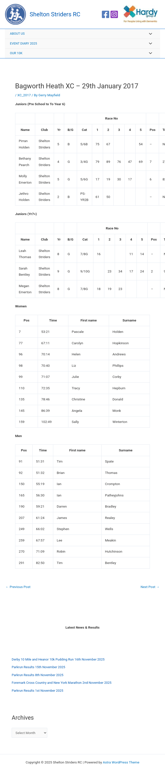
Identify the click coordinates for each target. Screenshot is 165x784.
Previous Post (17, 588)
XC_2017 (24, 96)
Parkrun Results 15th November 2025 (38, 668)
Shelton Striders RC (57, 15)
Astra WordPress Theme (121, 762)
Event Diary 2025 (23, 45)
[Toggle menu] (149, 35)
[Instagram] (114, 15)
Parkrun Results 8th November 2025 (37, 676)
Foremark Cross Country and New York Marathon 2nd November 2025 (61, 684)
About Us (17, 35)
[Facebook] (105, 15)
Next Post (150, 588)
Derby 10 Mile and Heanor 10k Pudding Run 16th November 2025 (58, 660)
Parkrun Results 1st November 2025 (37, 692)
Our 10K (16, 54)
